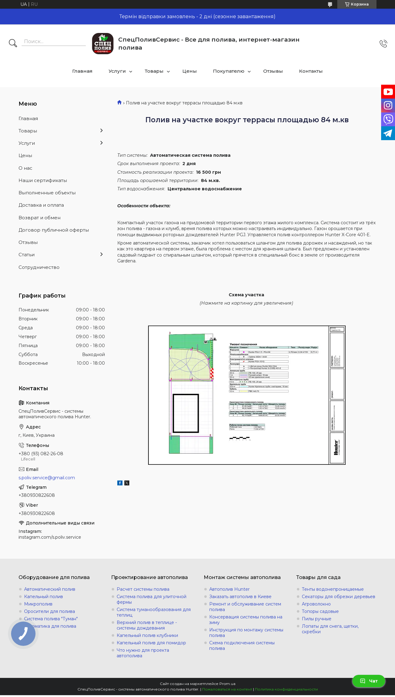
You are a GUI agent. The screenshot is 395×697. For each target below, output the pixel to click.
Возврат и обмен (39, 218)
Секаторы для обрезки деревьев (338, 596)
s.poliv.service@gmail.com (47, 477)
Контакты (311, 71)
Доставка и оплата (41, 205)
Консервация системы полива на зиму (245, 619)
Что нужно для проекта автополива (143, 653)
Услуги (117, 71)
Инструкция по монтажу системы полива (246, 632)
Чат (369, 681)
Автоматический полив (49, 589)
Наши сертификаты (43, 180)
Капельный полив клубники (147, 635)
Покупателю (228, 71)
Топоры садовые (320, 611)
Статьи (27, 254)
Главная (82, 71)
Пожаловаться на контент (227, 689)
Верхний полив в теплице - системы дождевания (147, 625)
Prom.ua (227, 683)
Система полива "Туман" (51, 619)
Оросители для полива (49, 611)
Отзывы (273, 71)
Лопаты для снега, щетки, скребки (330, 628)
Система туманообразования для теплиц (154, 612)
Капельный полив (43, 596)
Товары (154, 71)
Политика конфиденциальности (286, 689)
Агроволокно (316, 604)
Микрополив (38, 604)
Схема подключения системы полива (242, 645)
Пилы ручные (316, 619)
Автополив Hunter (229, 589)
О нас (25, 168)
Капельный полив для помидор (151, 643)
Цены (189, 71)
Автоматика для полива (50, 626)
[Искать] (13, 44)
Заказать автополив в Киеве (240, 596)
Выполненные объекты (47, 193)
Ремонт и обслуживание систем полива (245, 606)
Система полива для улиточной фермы (151, 599)
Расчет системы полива (143, 589)
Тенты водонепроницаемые (333, 589)
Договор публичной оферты (54, 230)
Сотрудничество (39, 267)
